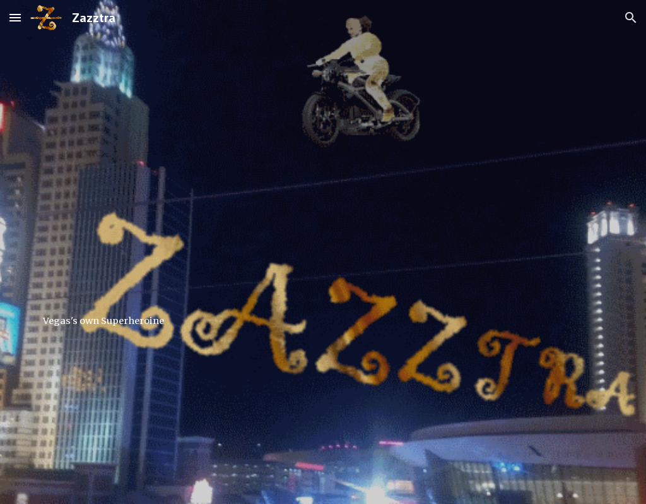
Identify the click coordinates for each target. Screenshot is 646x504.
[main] (323, 251)
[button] (15, 17)
